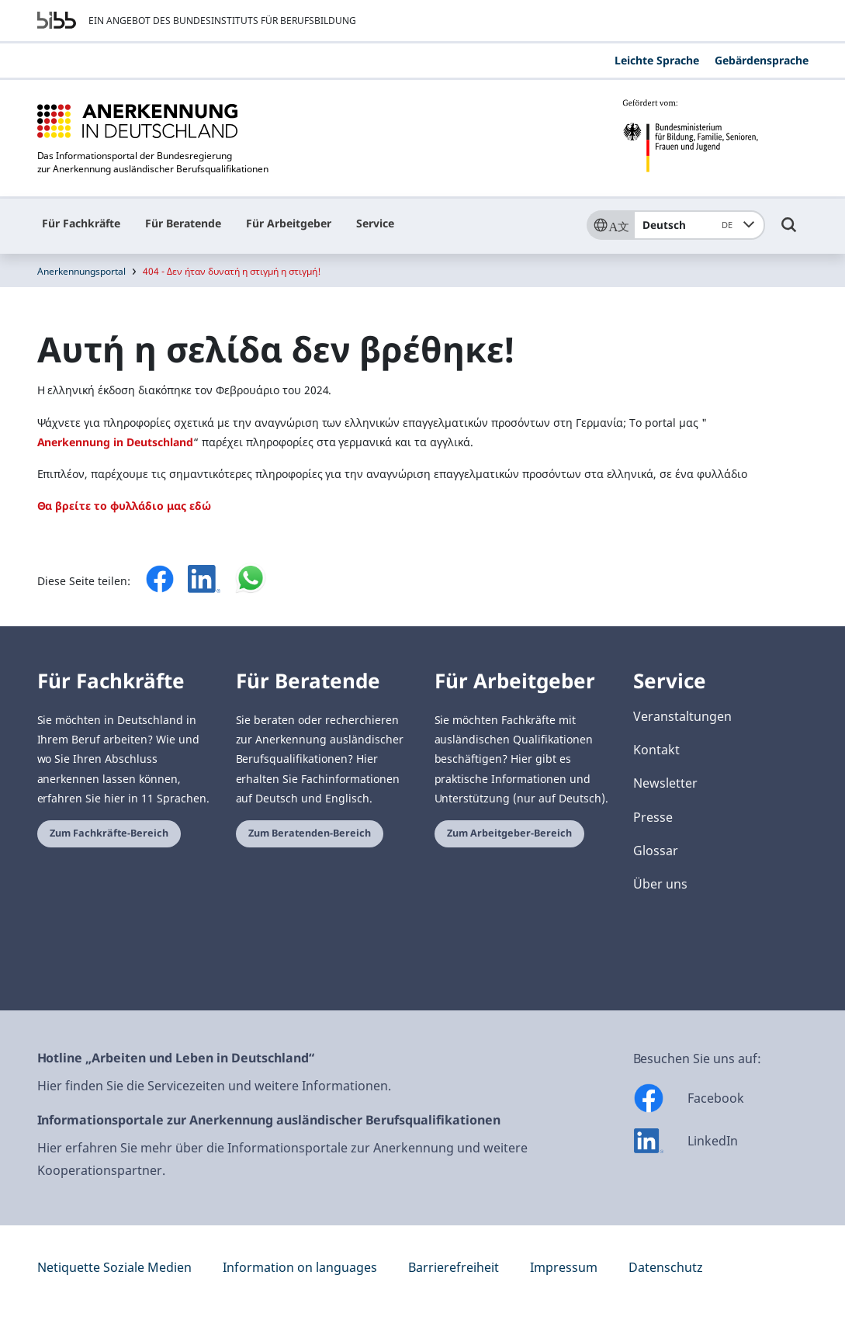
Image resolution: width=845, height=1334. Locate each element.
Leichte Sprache (657, 60)
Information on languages (300, 1267)
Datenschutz (666, 1267)
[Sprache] (610, 225)
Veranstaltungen (682, 716)
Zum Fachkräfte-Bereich (109, 833)
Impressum (563, 1267)
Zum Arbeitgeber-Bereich (509, 833)
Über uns (660, 883)
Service (375, 223)
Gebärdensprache (762, 60)
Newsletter (665, 783)
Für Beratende (183, 223)
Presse (653, 817)
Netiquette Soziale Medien (114, 1267)
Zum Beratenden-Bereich (309, 833)
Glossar (655, 850)
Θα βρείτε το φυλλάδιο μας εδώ (124, 505)
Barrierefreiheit (453, 1267)
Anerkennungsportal (81, 271)
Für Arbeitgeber (288, 223)
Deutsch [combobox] (690, 225)
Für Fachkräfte (81, 223)
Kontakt (656, 749)
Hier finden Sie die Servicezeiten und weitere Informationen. (214, 1085)
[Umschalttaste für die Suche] (789, 232)
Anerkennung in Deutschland (115, 442)
